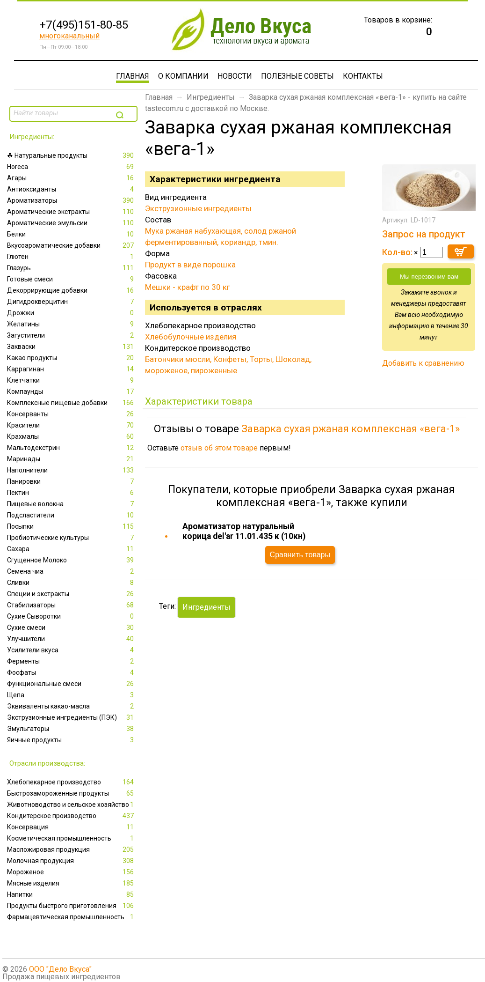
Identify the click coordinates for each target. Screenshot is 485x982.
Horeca (71, 166)
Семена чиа (71, 571)
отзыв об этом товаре (219, 447)
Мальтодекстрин (71, 447)
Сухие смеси (71, 627)
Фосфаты (71, 672)
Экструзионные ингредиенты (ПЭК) (71, 717)
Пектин (71, 492)
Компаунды (71, 391)
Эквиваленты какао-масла (71, 706)
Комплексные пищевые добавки (71, 402)
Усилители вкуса (71, 650)
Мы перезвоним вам (429, 276)
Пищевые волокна (71, 503)
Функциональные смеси (71, 683)
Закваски (71, 346)
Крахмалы (71, 436)
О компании (183, 76)
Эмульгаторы (71, 728)
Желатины (71, 324)
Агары (71, 178)
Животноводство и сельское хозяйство (71, 804)
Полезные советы (297, 76)
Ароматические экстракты (71, 211)
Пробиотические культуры (71, 537)
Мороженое (71, 872)
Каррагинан (71, 369)
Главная (132, 76)
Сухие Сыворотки (71, 616)
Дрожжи (71, 312)
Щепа (71, 695)
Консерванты (71, 414)
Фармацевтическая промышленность (71, 917)
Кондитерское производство (71, 815)
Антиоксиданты (71, 189)
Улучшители (71, 638)
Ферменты (71, 661)
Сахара (71, 548)
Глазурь (71, 267)
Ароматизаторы (71, 200)
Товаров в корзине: (398, 19)
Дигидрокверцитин (71, 301)
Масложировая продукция (71, 849)
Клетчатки (71, 380)
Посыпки (71, 526)
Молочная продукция (71, 860)
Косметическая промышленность (71, 838)
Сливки (71, 582)
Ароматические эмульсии (71, 223)
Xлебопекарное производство (71, 782)
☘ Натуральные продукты (71, 155)
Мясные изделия (71, 883)
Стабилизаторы (71, 605)
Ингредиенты (211, 97)
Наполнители (71, 470)
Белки (71, 234)
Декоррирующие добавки (71, 290)
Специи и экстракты (71, 593)
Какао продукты (71, 357)
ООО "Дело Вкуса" (60, 969)
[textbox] (62, 113)
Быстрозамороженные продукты (71, 793)
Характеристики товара (199, 401)
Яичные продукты (71, 740)
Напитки (71, 894)
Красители (71, 425)
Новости (234, 76)
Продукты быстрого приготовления (71, 905)
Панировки (71, 481)
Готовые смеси (71, 279)
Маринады (71, 459)
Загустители (71, 335)
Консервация (71, 827)
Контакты (363, 76)
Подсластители (71, 515)
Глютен (71, 256)
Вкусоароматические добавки (71, 245)
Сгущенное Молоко (71, 560)
